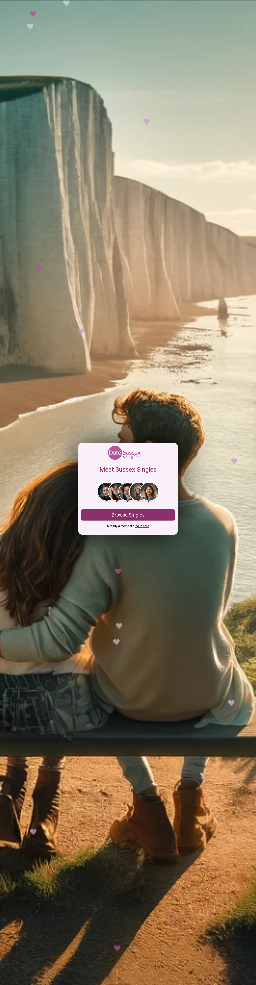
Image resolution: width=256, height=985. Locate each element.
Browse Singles (128, 515)
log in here (142, 526)
